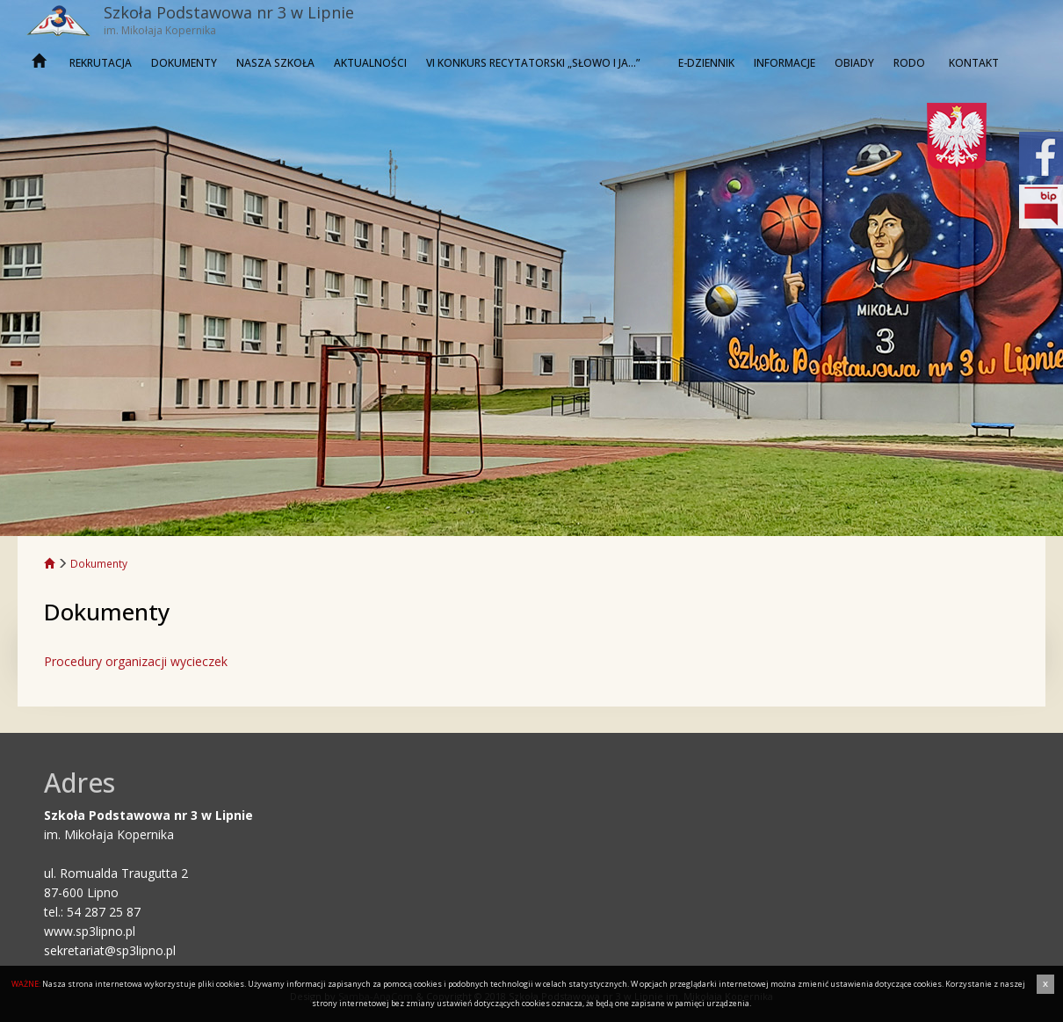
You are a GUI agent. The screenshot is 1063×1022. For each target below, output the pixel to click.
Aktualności (370, 62)
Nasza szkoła (275, 62)
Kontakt (974, 62)
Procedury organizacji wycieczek (136, 661)
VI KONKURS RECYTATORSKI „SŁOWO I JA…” (533, 62)
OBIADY (854, 62)
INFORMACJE (784, 62)
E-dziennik (706, 62)
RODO (909, 62)
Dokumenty (184, 62)
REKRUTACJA (100, 62)
